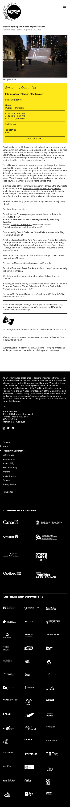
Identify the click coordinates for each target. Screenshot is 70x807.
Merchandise (9, 459)
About (5, 446)
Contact (6, 480)
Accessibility (8, 463)
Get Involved (8, 455)
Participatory (37, 94)
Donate (6, 442)
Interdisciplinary (13, 94)
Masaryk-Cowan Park (21, 224)
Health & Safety (10, 467)
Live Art (25, 94)
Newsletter (8, 492)
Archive (6, 471)
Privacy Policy (9, 484)
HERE (5, 204)
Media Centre (9, 476)
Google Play (14, 216)
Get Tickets (35, 138)
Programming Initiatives (14, 450)
